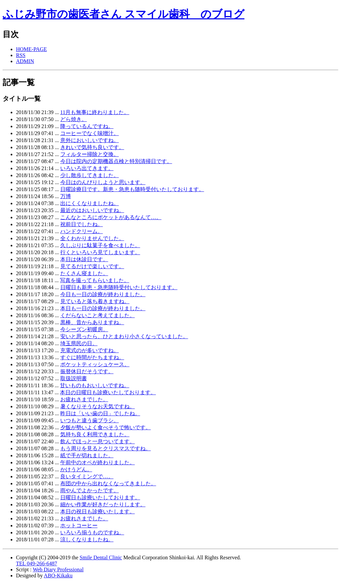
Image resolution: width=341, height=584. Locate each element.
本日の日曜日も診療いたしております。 (108, 392)
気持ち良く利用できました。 (95, 434)
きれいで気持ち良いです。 (92, 147)
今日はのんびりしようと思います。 (103, 182)
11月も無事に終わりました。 (94, 112)
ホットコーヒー (79, 525)
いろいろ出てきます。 (87, 168)
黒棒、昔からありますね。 (92, 322)
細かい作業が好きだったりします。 (103, 504)
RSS (20, 55)
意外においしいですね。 (89, 140)
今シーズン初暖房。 (84, 329)
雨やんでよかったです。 (89, 490)
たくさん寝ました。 (84, 273)
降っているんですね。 (87, 126)
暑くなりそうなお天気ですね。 (97, 406)
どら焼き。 (73, 119)
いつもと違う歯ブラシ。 (89, 420)
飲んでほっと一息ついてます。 (97, 441)
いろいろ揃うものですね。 (92, 532)
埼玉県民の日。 (79, 343)
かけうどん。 (76, 469)
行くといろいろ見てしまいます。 (100, 252)
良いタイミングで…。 (87, 476)
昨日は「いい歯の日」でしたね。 (100, 413)
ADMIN (25, 61)
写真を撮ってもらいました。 (94, 280)
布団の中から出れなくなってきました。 (108, 483)
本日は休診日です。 (84, 259)
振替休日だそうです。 (87, 371)
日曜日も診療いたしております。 (100, 497)
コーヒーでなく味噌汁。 (89, 133)
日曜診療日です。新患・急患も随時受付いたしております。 (132, 189)
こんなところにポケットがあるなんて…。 (111, 217)
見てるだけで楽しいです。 (92, 266)
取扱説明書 (73, 378)
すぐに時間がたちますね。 (92, 357)
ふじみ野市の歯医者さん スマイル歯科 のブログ (123, 14)
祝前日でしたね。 (81, 224)
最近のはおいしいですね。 (92, 210)
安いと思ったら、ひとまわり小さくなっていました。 (124, 336)
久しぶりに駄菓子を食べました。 (100, 245)
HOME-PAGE (31, 49)
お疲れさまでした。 (84, 399)
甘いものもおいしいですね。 (94, 385)
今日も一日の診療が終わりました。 (103, 294)
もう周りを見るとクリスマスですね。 (105, 448)
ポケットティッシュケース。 (95, 364)
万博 (65, 196)
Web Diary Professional (58, 569)
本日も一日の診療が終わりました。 (103, 308)
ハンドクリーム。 (81, 231)
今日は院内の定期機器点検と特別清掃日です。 (116, 161)
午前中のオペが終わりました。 (97, 462)
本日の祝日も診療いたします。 (97, 511)
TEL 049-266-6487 (36, 563)
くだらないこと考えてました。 (97, 315)
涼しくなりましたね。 (87, 539)
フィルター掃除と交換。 (89, 154)
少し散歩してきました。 (89, 175)
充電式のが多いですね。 (89, 350)
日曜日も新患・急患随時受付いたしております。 (118, 287)
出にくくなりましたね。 (89, 203)
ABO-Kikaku (58, 575)
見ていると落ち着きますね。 (95, 301)
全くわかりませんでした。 (92, 238)
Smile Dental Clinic (101, 557)
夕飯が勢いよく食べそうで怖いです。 (105, 427)
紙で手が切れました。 (87, 455)
